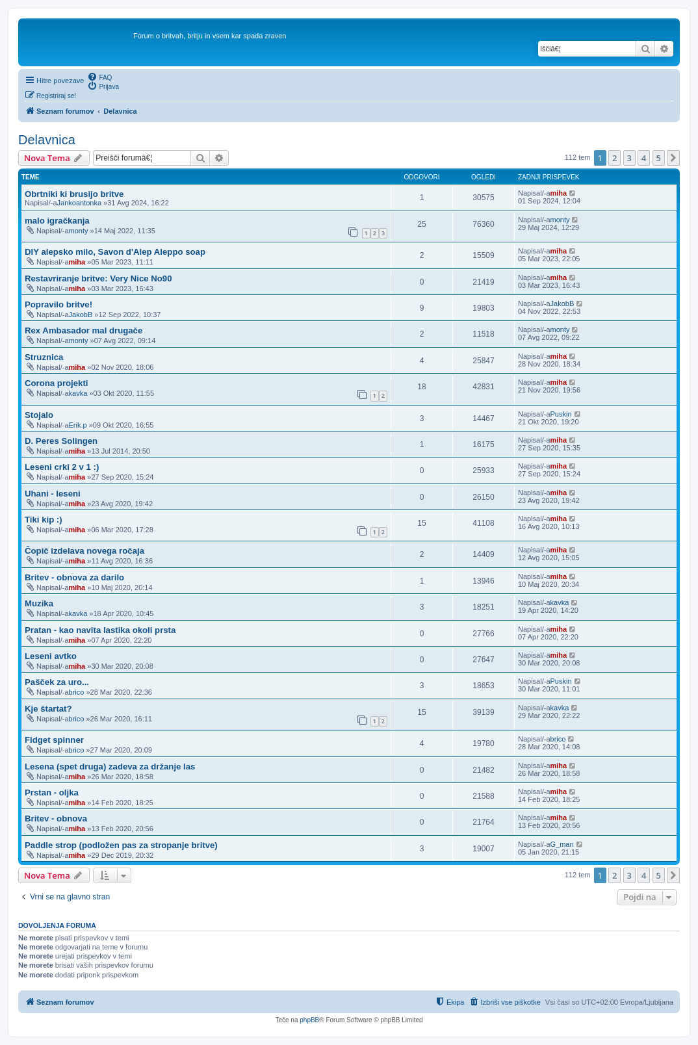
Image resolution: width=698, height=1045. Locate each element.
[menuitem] (99, 76)
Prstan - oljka (52, 792)
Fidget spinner (54, 740)
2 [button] (614, 158)
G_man (562, 844)
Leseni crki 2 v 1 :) (62, 467)
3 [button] (629, 158)
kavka (78, 393)
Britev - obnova (56, 818)
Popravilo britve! (58, 304)
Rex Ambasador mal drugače (83, 330)
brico (76, 692)
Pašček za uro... (57, 682)
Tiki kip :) (43, 519)
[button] (673, 158)
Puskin (561, 414)
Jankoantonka (79, 203)
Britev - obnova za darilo (74, 577)
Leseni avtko (51, 656)
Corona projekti (56, 383)
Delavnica (46, 140)
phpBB (309, 1020)
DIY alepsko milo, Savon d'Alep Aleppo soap (115, 252)
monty (78, 231)
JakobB (81, 314)
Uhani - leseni (53, 493)
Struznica (44, 357)
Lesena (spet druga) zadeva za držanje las (110, 766)
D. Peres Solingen (61, 441)
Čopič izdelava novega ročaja (84, 551)
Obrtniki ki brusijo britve (74, 194)
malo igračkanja (57, 221)
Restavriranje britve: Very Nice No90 (98, 278)
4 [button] (643, 158)
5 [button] (658, 158)
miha (558, 193)
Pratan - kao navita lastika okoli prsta (100, 630)
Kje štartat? (48, 709)
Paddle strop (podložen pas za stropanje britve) (121, 845)
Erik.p (78, 425)
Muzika (39, 603)
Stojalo (39, 415)
